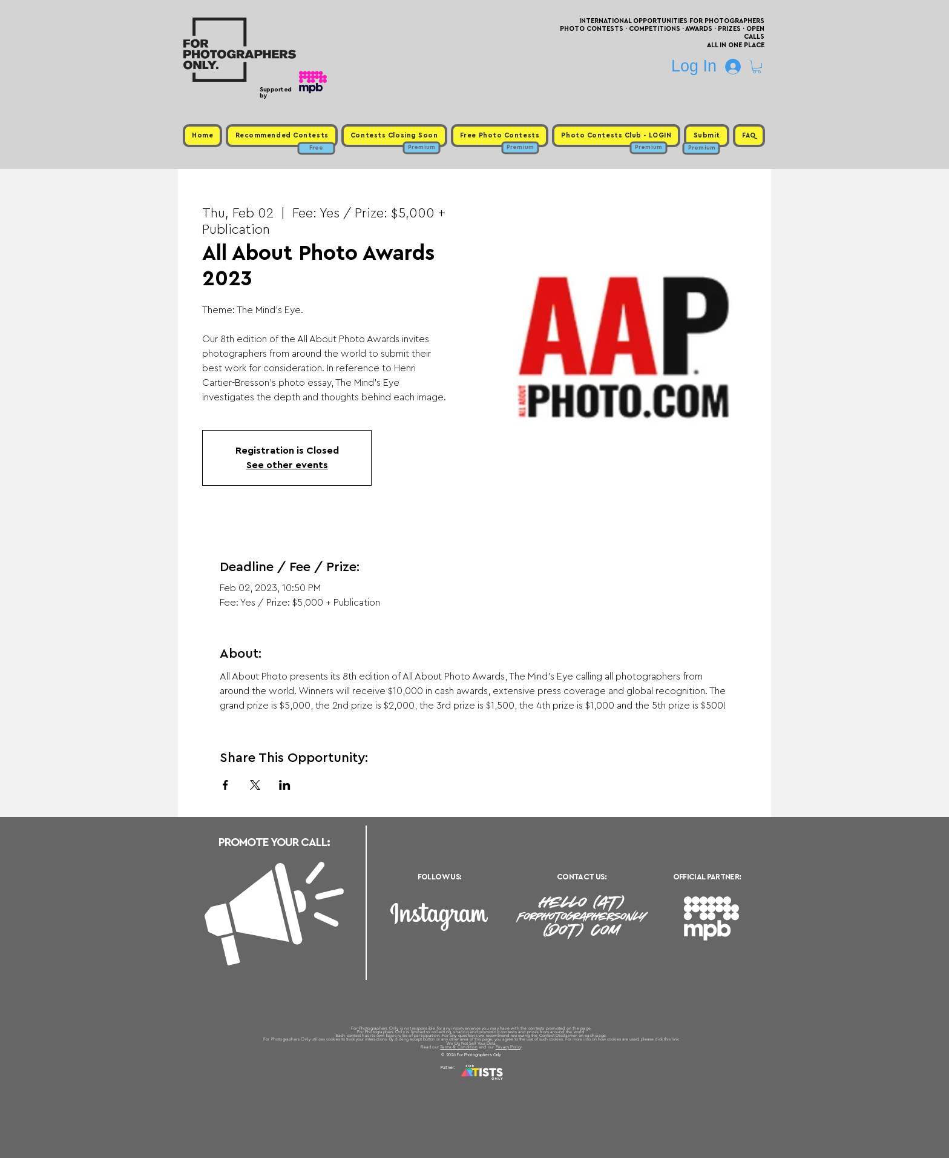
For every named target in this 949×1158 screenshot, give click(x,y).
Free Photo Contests (455, 1082)
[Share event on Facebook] (225, 785)
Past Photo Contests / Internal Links (514, 1082)
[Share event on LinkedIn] (285, 785)
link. (676, 1039)
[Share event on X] (255, 785)
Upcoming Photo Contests (407, 1082)
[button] (756, 67)
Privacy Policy (509, 1047)
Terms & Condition (459, 1047)
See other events (287, 465)
